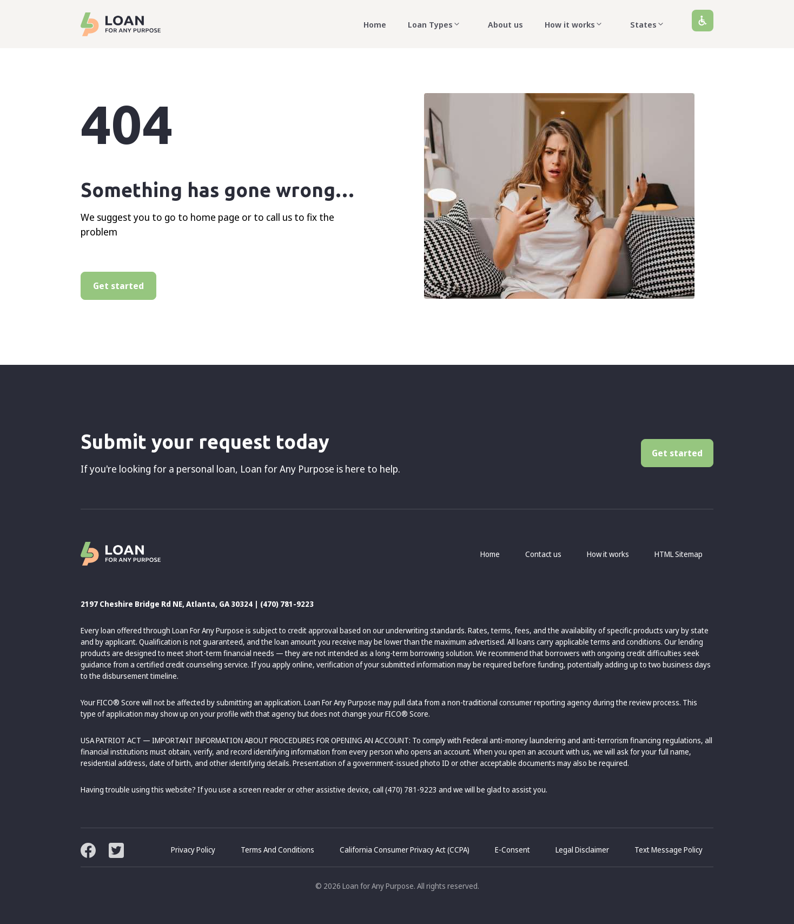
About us (505, 24)
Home (374, 24)
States (650, 24)
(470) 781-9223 (287, 604)
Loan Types (437, 24)
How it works (576, 24)
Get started (118, 286)
